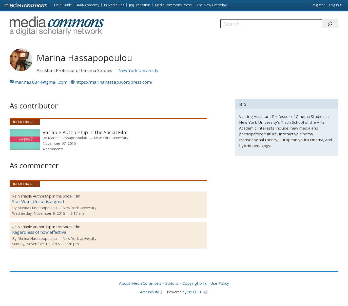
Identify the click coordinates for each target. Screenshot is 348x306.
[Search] (271, 23)
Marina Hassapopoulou (67, 137)
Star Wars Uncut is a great (38, 201)
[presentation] (25, 139)
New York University (139, 70)
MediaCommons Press (173, 5)
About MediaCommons (140, 283)
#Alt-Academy (88, 5)
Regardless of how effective (39, 232)
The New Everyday (212, 5)
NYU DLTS (195, 292)
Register (318, 5)
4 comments (53, 148)
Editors (171, 283)
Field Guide (63, 5)
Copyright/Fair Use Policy (205, 283)
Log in (334, 5)
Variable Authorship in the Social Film (85, 132)
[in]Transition (139, 5)
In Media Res (114, 5)
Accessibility (149, 292)
